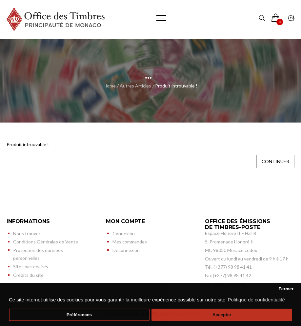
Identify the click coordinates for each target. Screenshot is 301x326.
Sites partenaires (30, 266)
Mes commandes (129, 241)
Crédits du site (28, 275)
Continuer (275, 161)
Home (110, 85)
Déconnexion (126, 250)
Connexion (123, 233)
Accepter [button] (221, 314)
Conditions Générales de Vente (45, 241)
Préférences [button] (79, 314)
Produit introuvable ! (176, 85)
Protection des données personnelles (38, 254)
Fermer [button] (285, 288)
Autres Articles (135, 85)
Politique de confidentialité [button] (256, 299)
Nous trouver (26, 233)
